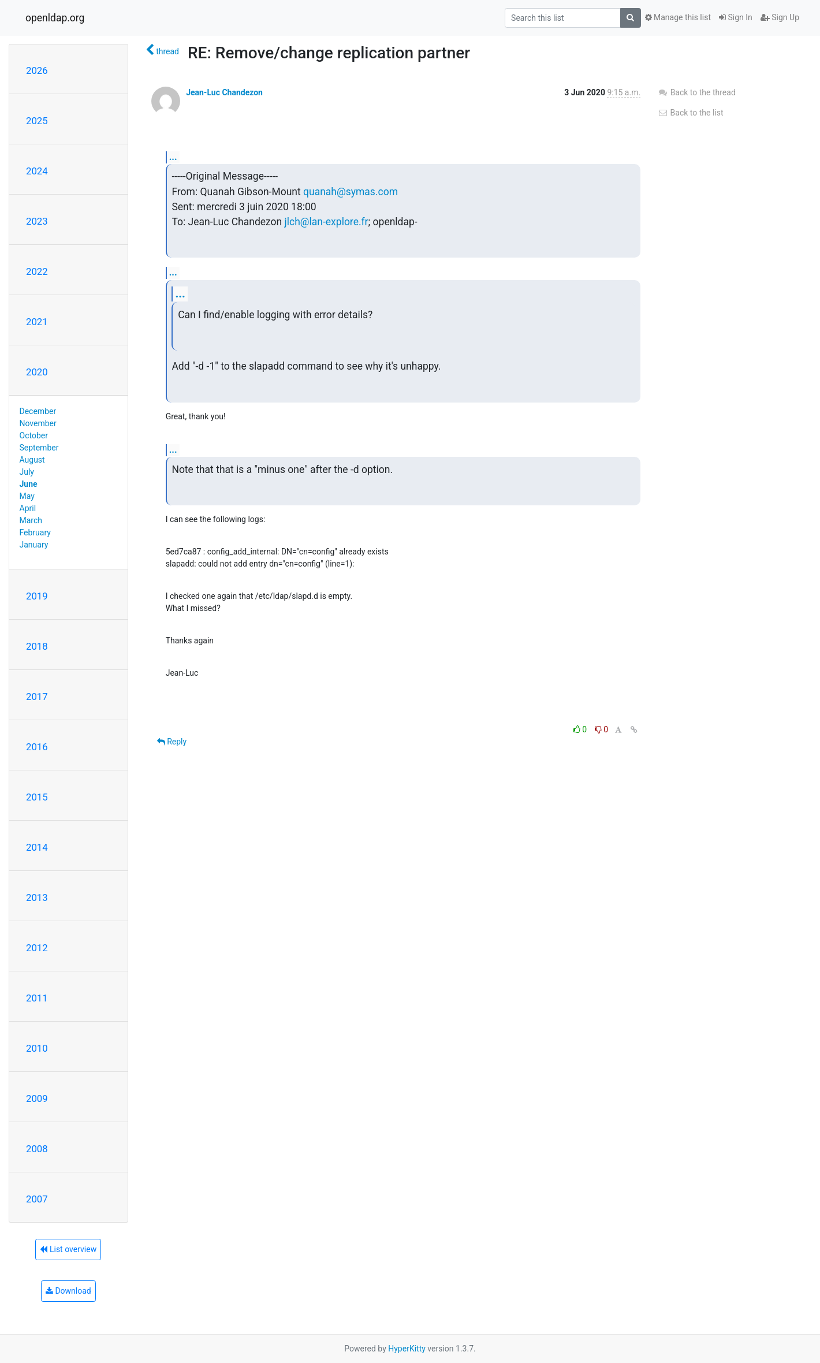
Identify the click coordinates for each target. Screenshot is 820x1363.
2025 (37, 120)
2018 (37, 646)
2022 (37, 271)
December (38, 411)
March (31, 520)
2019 (37, 596)
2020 (37, 372)
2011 (37, 998)
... (173, 156)
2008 (37, 1149)
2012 (37, 948)
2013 (37, 897)
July (27, 471)
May (27, 496)
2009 (37, 1098)
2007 (37, 1199)
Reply (172, 741)
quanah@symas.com (350, 192)
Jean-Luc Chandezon (224, 92)
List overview (68, 1249)
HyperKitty (407, 1348)
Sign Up (780, 17)
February (35, 532)
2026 (37, 70)
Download (68, 1290)
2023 (37, 221)
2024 (37, 171)
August (32, 459)
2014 (37, 847)
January (34, 544)
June (29, 484)
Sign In (735, 17)
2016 (37, 747)
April (28, 508)
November (38, 423)
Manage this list (678, 17)
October (34, 435)
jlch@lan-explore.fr (326, 222)
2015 (37, 797)
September (39, 447)
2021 (37, 321)
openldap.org (54, 18)
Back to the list (690, 112)
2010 (37, 1048)
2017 (37, 696)
